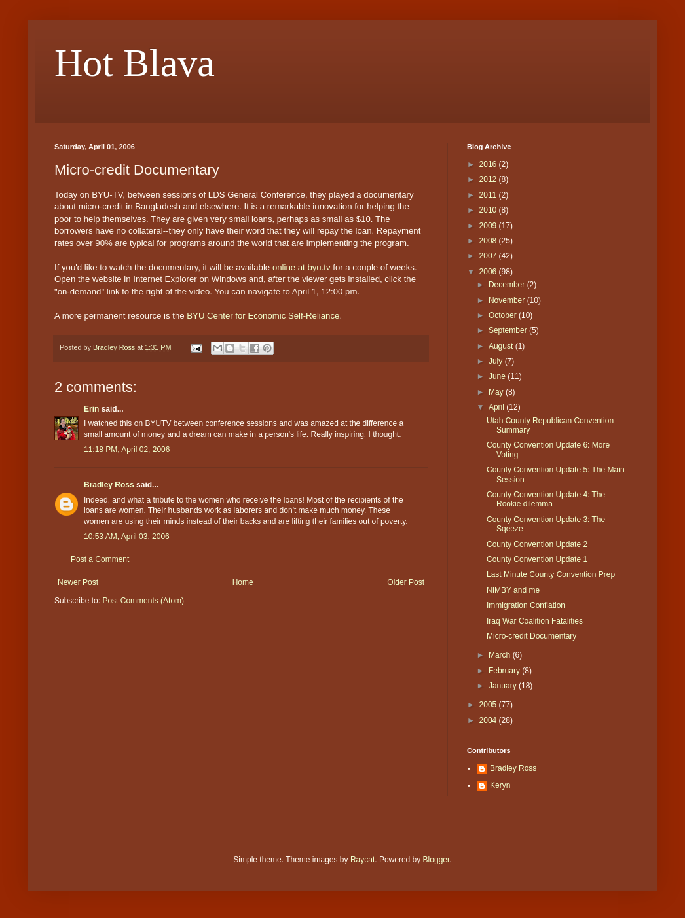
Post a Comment (100, 559)
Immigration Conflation (526, 605)
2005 (489, 704)
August (502, 346)
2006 (489, 271)
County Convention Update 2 (537, 544)
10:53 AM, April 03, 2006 (127, 536)
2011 (489, 195)
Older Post (405, 582)
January (504, 685)
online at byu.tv (301, 267)
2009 (489, 225)
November (508, 300)
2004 (489, 720)
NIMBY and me (513, 590)
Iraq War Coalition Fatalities (535, 621)
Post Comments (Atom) (143, 600)
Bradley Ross (109, 484)
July (497, 361)
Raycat (362, 859)
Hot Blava (134, 62)
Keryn (500, 785)
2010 (489, 210)
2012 (489, 179)
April (497, 407)
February (505, 670)
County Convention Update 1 (537, 559)
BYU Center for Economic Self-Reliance (263, 316)
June (498, 376)
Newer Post (78, 582)
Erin (91, 409)
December (508, 284)
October (504, 315)
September (509, 330)
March (501, 655)
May (497, 392)
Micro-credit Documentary (531, 636)
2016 (489, 164)
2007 (489, 255)
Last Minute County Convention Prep (551, 574)
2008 (489, 240)
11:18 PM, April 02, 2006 (127, 449)
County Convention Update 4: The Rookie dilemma (546, 499)
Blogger (436, 859)
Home (242, 582)
